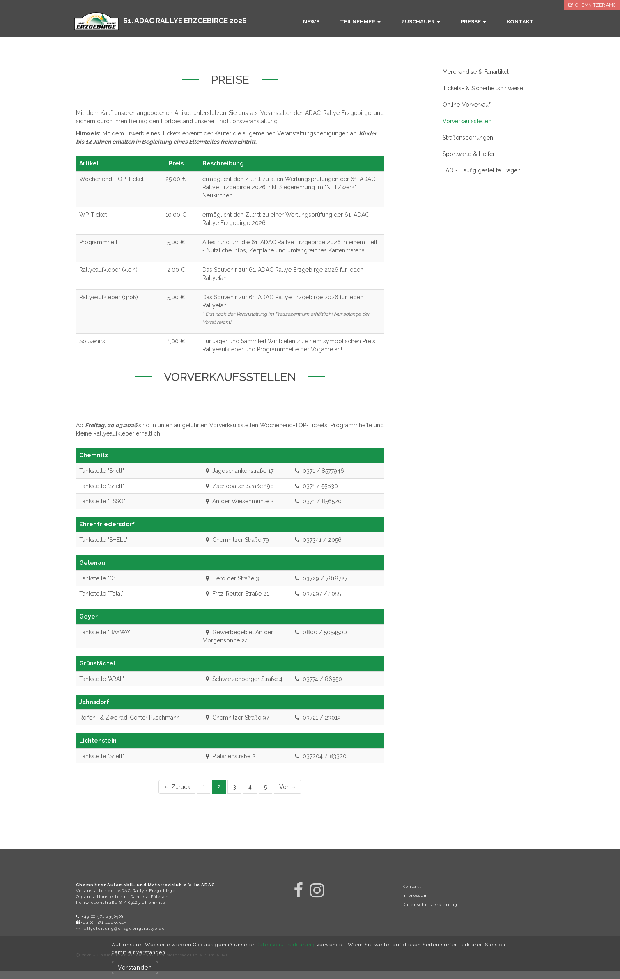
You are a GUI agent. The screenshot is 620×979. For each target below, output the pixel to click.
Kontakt (411, 886)
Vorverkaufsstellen (467, 121)
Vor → (287, 787)
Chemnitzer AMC (592, 5)
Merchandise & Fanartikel (476, 72)
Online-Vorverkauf (466, 104)
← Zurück (177, 787)
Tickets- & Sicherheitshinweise (483, 88)
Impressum (415, 895)
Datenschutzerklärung (429, 904)
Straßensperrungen (468, 137)
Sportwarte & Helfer (469, 154)
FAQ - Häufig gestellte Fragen (482, 170)
